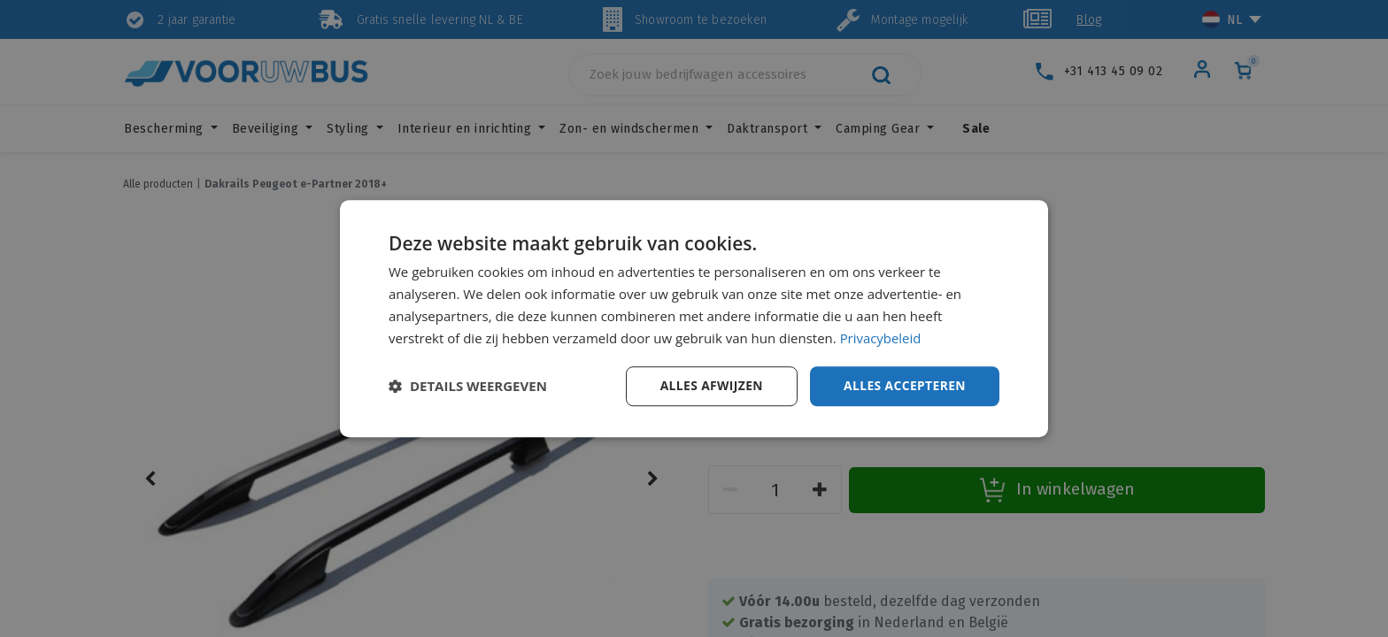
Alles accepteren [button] (904, 385)
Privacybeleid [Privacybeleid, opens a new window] (880, 338)
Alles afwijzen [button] (710, 385)
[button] (468, 386)
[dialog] (694, 318)
